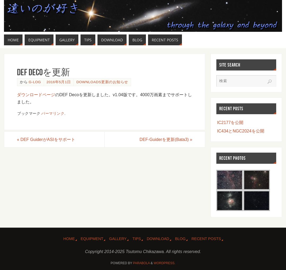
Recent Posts (206, 239)
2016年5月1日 (59, 82)
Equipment (92, 239)
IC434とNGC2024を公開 (240, 131)
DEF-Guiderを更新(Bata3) (166, 139)
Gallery (118, 239)
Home (69, 239)
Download (158, 239)
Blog (180, 239)
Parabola (141, 263)
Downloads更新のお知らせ (102, 82)
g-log (35, 82)
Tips (136, 239)
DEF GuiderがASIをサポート (46, 139)
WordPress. (164, 263)
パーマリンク (52, 114)
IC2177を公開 (230, 122)
